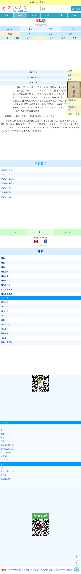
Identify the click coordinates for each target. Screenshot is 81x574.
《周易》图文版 (33, 77)
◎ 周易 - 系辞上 (7, 179)
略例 (4, 276)
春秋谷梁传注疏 (73, 108)
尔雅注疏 (4, 456)
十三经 (56, 128)
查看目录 (33, 82)
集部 (71, 34)
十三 (30, 29)
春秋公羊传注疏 (73, 101)
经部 (10, 34)
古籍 (20, 15)
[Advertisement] (40, 54)
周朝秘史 (4, 302)
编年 (63, 38)
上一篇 (10, 29)
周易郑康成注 (6, 342)
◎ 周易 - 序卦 (6, 192)
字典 (47, 15)
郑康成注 (6, 294)
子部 (51, 34)
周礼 (70, 79)
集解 (4, 272)
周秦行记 (4, 316)
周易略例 (4, 333)
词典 (60, 15)
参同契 (5, 285)
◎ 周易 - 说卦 (6, 188)
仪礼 (70, 75)
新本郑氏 (6, 289)
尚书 (2, 426)
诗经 (2, 430)
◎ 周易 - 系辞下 (7, 183)
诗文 (6, 15)
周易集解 (4, 329)
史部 (30, 34)
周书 (3, 320)
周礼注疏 (4, 311)
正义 (4, 280)
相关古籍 (33, 72)
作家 (74, 15)
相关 (51, 29)
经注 (52, 38)
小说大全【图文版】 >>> (40, 2)
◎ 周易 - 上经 (6, 170)
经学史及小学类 (7, 471)
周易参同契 (5, 324)
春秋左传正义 (73, 114)
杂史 (74, 38)
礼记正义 (4, 460)
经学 (29, 38)
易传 (50, 104)
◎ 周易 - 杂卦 (6, 197)
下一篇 (71, 29)
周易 (29, 91)
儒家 (27, 94)
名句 (33, 15)
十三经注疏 (5, 479)
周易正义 (4, 338)
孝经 (70, 71)
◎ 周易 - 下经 (6, 175)
